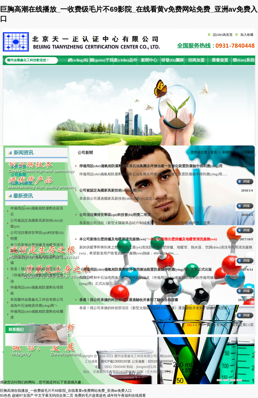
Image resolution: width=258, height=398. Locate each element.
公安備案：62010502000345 (152, 361)
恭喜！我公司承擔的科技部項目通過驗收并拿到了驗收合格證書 (128, 300)
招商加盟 (196, 60)
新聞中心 (149, 60)
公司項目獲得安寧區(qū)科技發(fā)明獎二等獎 (115, 215)
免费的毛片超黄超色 (90, 395)
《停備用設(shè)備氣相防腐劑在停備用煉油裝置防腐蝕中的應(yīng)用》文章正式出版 (145, 269)
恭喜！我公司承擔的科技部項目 (35, 269)
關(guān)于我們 (102, 61)
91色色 (5, 395)
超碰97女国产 (22, 395)
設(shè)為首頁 (222, 35)
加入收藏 (246, 35)
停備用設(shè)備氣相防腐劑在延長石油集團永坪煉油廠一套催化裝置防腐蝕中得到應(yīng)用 (150, 166)
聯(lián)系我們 (243, 61)
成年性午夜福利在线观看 (126, 395)
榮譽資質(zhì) (220, 61)
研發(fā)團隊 (172, 60)
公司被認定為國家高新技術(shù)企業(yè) (110, 190)
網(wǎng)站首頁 (78, 61)
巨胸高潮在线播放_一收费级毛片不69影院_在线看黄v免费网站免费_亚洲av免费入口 (66, 391)
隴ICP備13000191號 (116, 361)
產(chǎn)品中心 (125, 61)
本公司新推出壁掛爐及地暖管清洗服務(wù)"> (148, 239)
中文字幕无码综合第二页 (53, 395)
